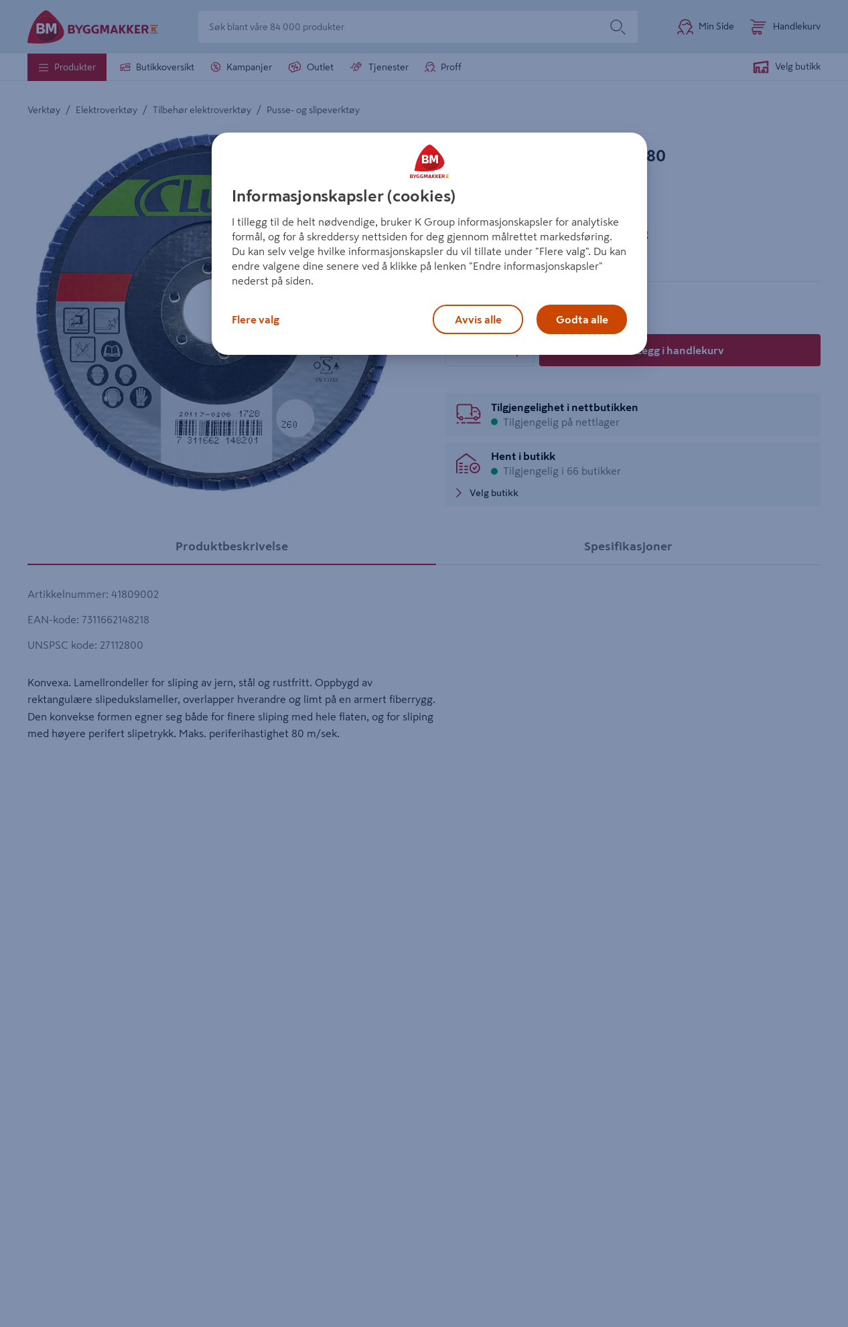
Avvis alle (478, 319)
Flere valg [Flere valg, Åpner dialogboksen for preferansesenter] (255, 319)
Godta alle (582, 319)
